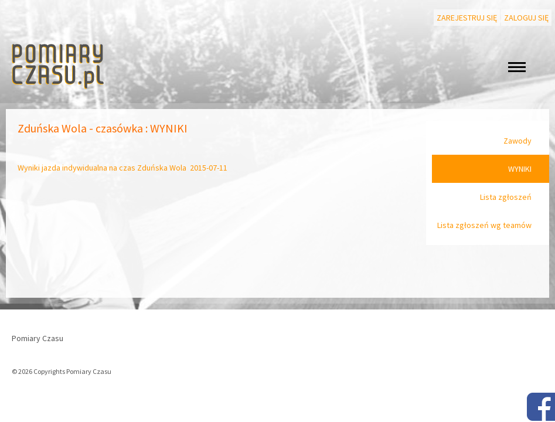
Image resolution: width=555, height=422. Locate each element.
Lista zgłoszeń (506, 197)
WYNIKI (520, 169)
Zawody (517, 140)
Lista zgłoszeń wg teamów (484, 225)
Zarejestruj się (467, 17)
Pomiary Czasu (37, 338)
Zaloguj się (526, 17)
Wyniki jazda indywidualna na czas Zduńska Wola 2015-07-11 (122, 167)
